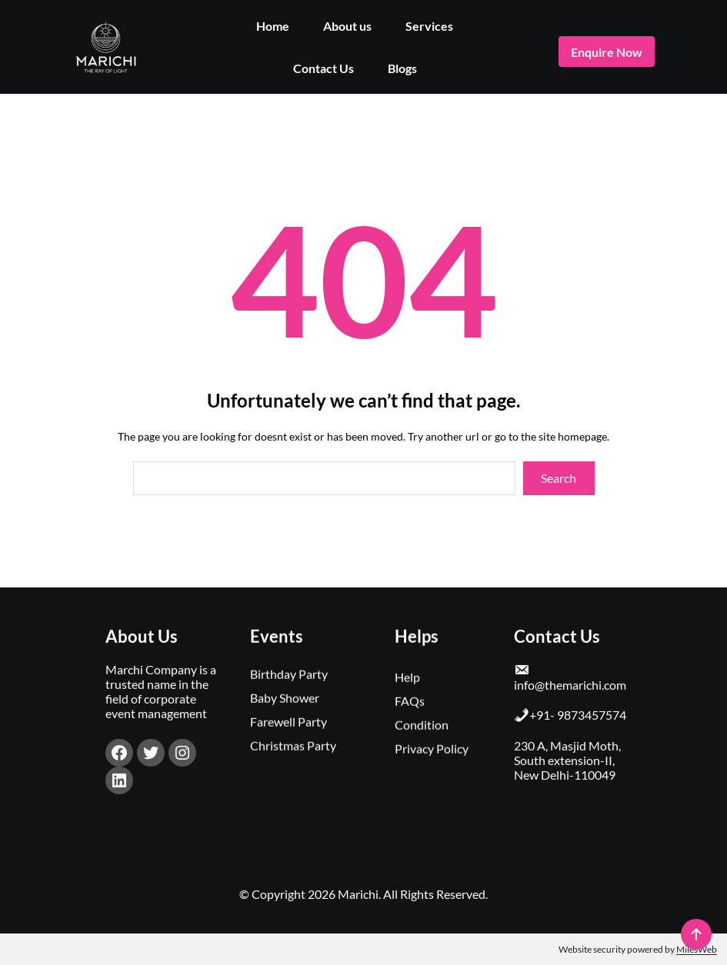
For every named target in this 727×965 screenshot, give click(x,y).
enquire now (606, 52)
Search (558, 478)
